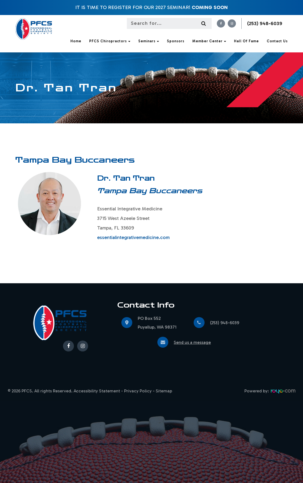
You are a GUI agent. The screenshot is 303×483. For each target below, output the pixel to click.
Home (75, 41)
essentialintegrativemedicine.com (133, 237)
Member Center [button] (209, 41)
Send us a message (193, 342)
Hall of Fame (246, 41)
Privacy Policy (138, 390)
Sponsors (175, 41)
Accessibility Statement (97, 390)
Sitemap (164, 390)
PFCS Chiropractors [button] (109, 41)
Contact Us (277, 41)
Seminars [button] (148, 41)
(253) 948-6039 (264, 23)
